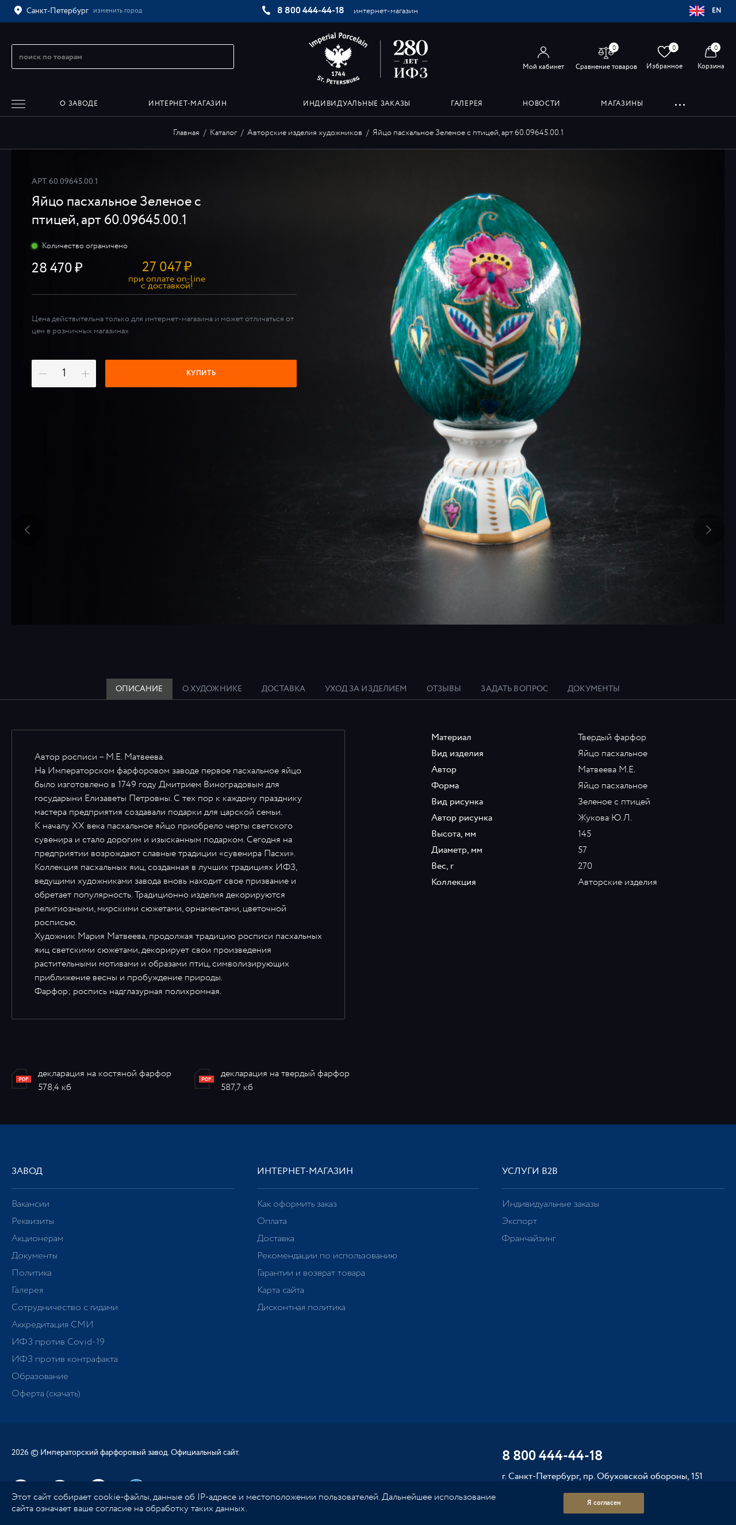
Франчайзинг (528, 1238)
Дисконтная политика (301, 1307)
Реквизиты (33, 1221)
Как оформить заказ (297, 1204)
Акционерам (37, 1238)
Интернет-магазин (305, 1171)
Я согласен (604, 1503)
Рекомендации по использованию (327, 1255)
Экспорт (519, 1221)
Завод (27, 1171)
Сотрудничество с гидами (65, 1307)
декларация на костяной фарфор (104, 1073)
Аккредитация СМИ (53, 1324)
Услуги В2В (530, 1171)
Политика (32, 1273)
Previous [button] (27, 529)
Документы (34, 1255)
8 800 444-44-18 (310, 10)
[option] (368, 387)
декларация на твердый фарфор (285, 1073)
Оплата (272, 1221)
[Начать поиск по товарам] (220, 56)
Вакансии (30, 1204)
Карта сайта (280, 1290)
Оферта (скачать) (46, 1393)
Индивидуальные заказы (550, 1204)
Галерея (27, 1290)
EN (705, 11)
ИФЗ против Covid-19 (58, 1342)
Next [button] (708, 529)
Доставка (275, 1238)
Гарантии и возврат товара (311, 1273)
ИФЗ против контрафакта (65, 1359)
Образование (40, 1376)
